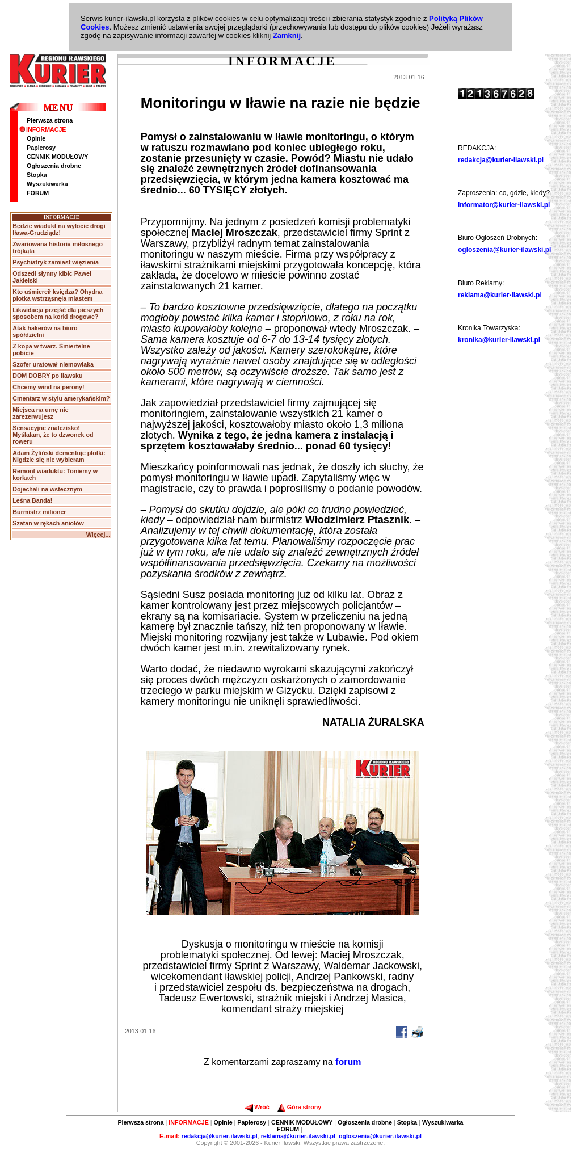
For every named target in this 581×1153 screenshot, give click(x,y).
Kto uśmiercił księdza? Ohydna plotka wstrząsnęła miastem (57, 295)
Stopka (37, 174)
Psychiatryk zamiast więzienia (55, 262)
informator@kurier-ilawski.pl (504, 205)
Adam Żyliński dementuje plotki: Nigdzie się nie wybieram (58, 456)
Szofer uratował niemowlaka (53, 364)
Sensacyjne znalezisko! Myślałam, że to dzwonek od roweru (52, 434)
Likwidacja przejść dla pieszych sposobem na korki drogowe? (57, 313)
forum (348, 1062)
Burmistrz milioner (39, 511)
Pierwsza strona (50, 120)
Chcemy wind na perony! (48, 387)
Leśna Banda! (32, 500)
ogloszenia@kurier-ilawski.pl (504, 250)
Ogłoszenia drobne (54, 165)
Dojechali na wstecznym (47, 489)
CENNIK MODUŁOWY (57, 156)
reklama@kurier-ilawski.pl (500, 295)
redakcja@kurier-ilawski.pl (501, 160)
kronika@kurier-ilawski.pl (499, 340)
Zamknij (287, 35)
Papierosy (41, 147)
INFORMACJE (42, 129)
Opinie (36, 138)
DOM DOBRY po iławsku (47, 375)
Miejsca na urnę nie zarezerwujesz (40, 413)
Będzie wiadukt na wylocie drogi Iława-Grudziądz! (58, 229)
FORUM (38, 193)
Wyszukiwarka (47, 183)
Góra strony (299, 1107)
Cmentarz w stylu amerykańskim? (61, 398)
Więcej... (98, 534)
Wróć (257, 1107)
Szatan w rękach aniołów (48, 523)
